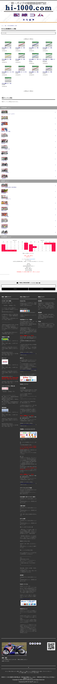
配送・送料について (21, 671)
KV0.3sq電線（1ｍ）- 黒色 (6, 47)
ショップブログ (30, 672)
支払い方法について (12, 671)
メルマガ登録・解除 (22, 672)
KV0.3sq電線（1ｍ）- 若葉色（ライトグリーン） (49, 60)
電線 (5, 25)
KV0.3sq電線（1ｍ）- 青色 (33, 47)
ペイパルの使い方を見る (25, 598)
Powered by (28, 681)
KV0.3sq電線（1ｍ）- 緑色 (47, 47)
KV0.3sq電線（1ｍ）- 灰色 (20, 59)
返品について (28, 671)
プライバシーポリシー (47, 671)
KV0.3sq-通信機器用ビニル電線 (12, 25)
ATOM (37, 672)
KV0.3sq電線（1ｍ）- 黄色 (6, 59)
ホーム (3, 25)
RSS (35, 672)
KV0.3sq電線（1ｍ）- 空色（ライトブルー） (35, 60)
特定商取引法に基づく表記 (37, 671)
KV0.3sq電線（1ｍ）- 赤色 (20, 47)
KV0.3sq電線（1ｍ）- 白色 (6, 83)
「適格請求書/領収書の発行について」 (28, 353)
